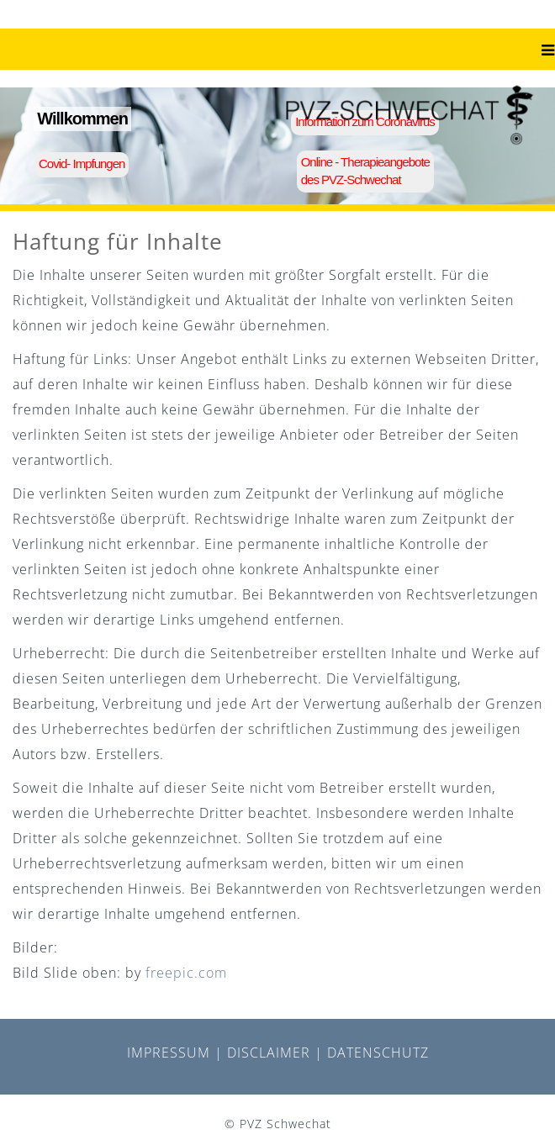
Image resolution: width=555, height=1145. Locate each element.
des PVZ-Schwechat (351, 179)
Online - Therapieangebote (365, 162)
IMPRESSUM (168, 1052)
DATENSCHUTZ (378, 1052)
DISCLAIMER (268, 1052)
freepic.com (186, 972)
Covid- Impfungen (81, 163)
